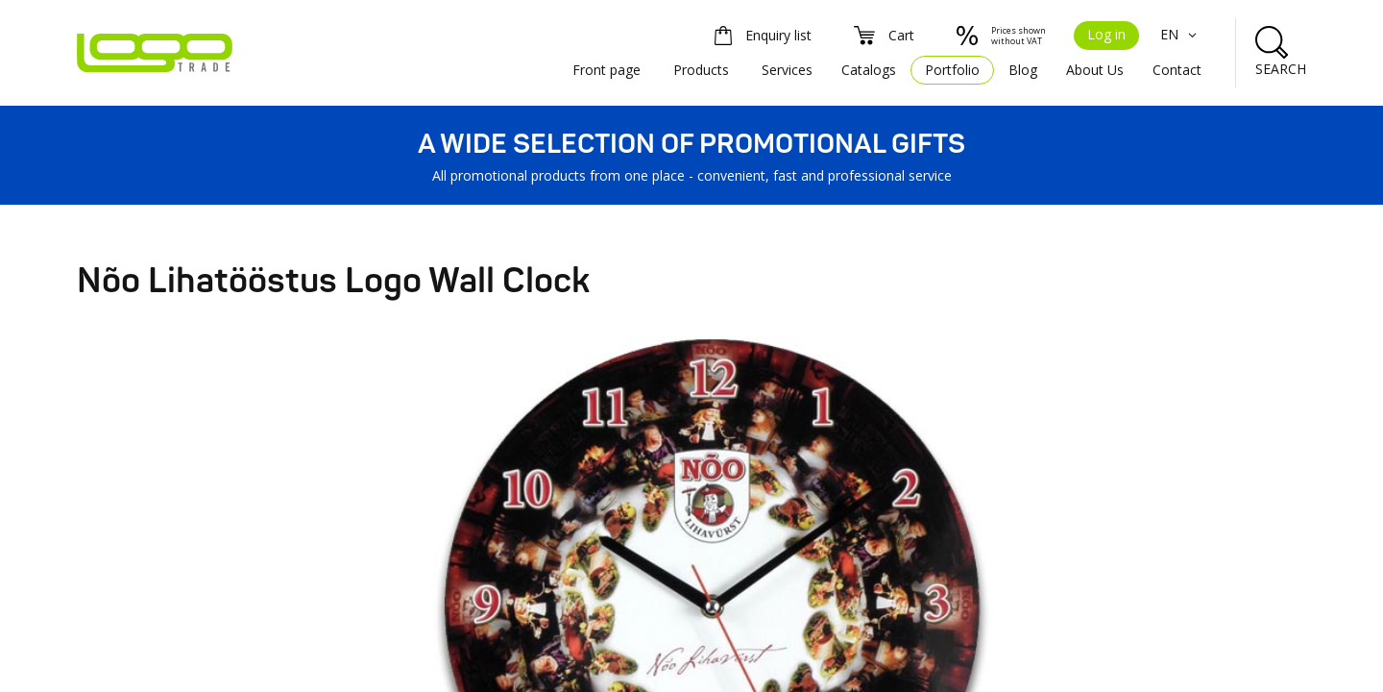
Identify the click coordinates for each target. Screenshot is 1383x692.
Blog (1022, 70)
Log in (1106, 34)
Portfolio (952, 70)
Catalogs (868, 70)
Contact (1176, 70)
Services (787, 70)
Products (701, 70)
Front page (606, 70)
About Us (1095, 70)
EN (1180, 34)
